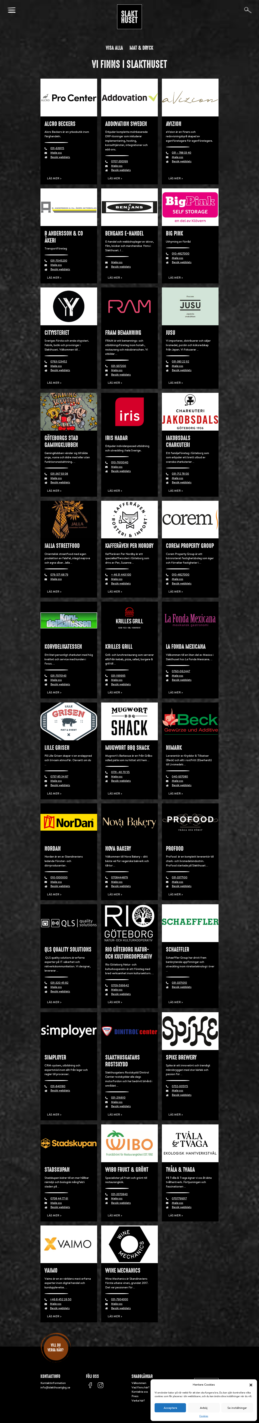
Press (135, 1396)
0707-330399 (119, 161)
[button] (251, 1385)
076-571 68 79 (59, 575)
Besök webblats (60, 157)
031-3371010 (179, 983)
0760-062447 (181, 671)
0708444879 (119, 877)
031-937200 (118, 366)
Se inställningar (237, 1408)
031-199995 (118, 676)
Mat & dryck (141, 48)
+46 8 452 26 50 (60, 1299)
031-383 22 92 (180, 361)
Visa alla (114, 48)
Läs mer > (54, 178)
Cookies (203, 1416)
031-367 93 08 (59, 474)
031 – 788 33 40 (181, 153)
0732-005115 (180, 1086)
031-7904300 (119, 1299)
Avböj (203, 1408)
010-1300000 (59, 877)
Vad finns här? (141, 1387)
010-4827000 (180, 253)
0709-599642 (120, 985)
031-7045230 (58, 261)
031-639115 (57, 148)
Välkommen (139, 1383)
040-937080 (180, 776)
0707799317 (179, 1198)
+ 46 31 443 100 (121, 575)
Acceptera (170, 1408)
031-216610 (118, 1098)
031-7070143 (58, 676)
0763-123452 (58, 361)
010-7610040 (119, 462)
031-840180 (57, 1086)
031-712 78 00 (180, 474)
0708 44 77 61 (59, 1198)
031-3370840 (119, 1194)
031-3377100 (179, 877)
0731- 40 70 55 (120, 772)
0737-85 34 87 (59, 776)
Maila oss (56, 153)
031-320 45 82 (59, 983)
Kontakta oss (140, 1392)
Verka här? (138, 1401)
